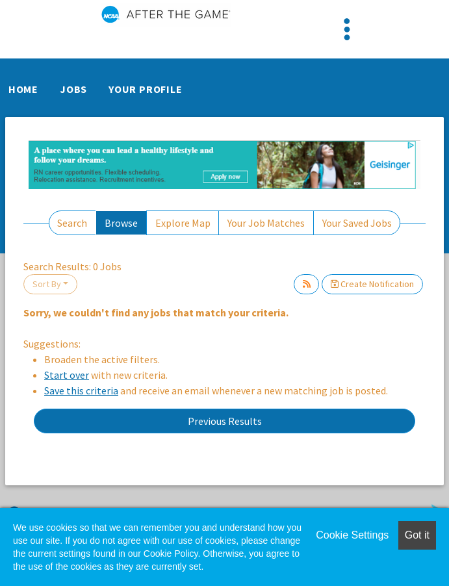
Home (23, 89)
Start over (66, 374)
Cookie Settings (352, 535)
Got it (417, 535)
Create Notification (372, 284)
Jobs (73, 89)
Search (72, 222)
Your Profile (146, 89)
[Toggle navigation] (347, 29)
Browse (121, 222)
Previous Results (225, 420)
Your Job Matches (266, 222)
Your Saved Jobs (357, 222)
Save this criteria (81, 390)
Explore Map (183, 222)
